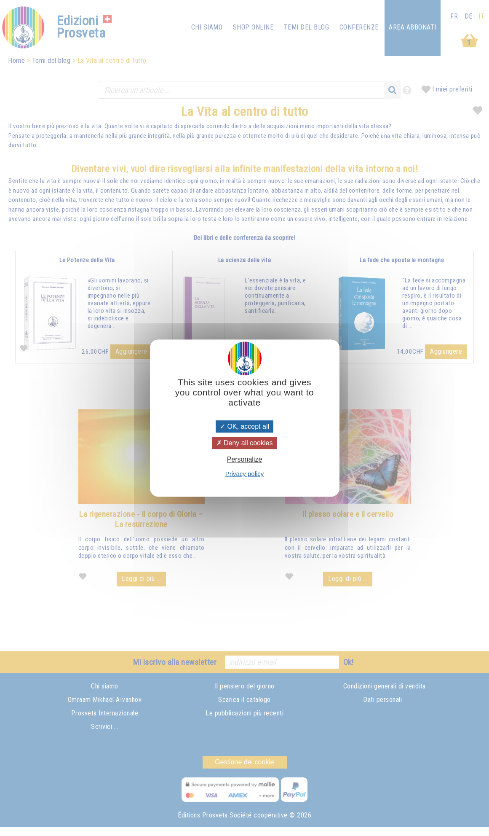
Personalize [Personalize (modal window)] (244, 459)
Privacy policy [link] (244, 473)
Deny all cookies (244, 442)
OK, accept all (244, 426)
